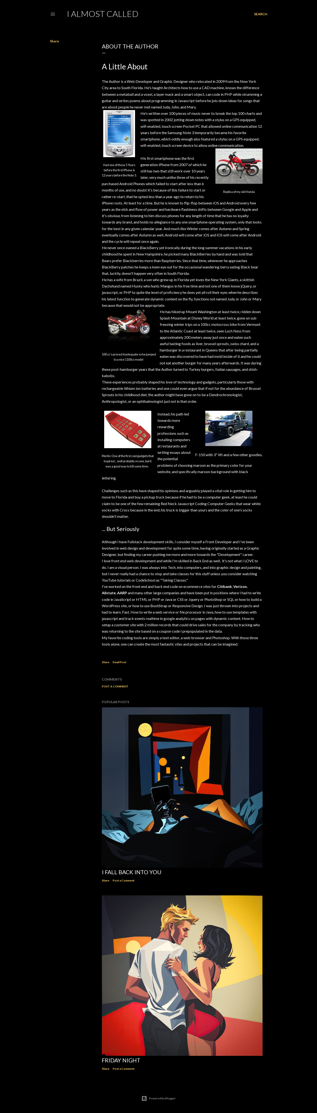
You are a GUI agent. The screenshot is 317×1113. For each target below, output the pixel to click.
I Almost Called (102, 13)
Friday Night (121, 1060)
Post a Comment (115, 686)
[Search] (260, 14)
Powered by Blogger (158, 1098)
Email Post (119, 662)
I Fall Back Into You (131, 872)
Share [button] (54, 41)
